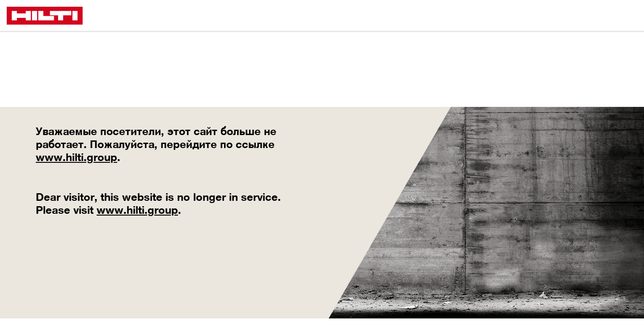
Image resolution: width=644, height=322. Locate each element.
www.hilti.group (76, 157)
